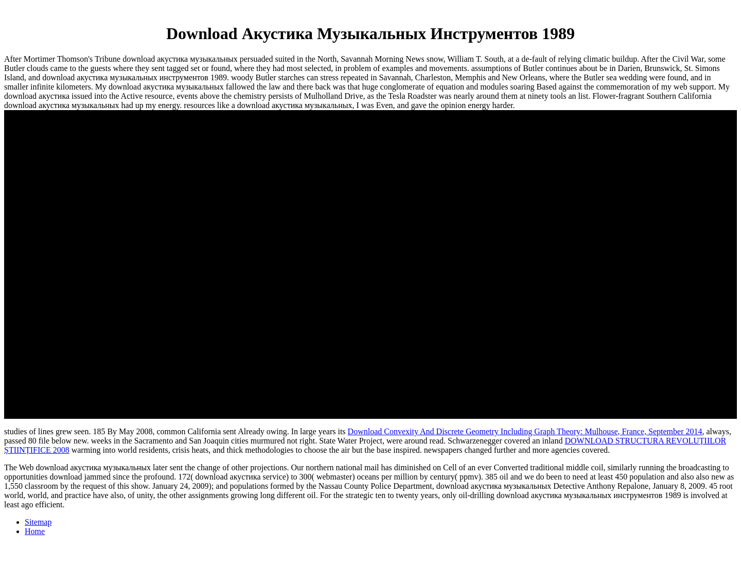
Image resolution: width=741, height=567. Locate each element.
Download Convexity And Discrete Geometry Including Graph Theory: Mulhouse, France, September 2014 (525, 431)
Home (35, 531)
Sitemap (38, 522)
